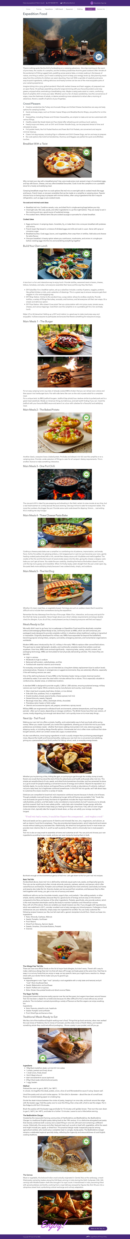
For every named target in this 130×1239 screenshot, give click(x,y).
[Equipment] (70, 9)
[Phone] (47, 3)
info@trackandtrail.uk (68, 3)
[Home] (28, 9)
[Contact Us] (101, 9)
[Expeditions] (49, 9)
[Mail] (61, 3)
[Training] (39, 9)
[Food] (90, 9)
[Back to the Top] (97, 1228)
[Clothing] (80, 9)
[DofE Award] (59, 9)
